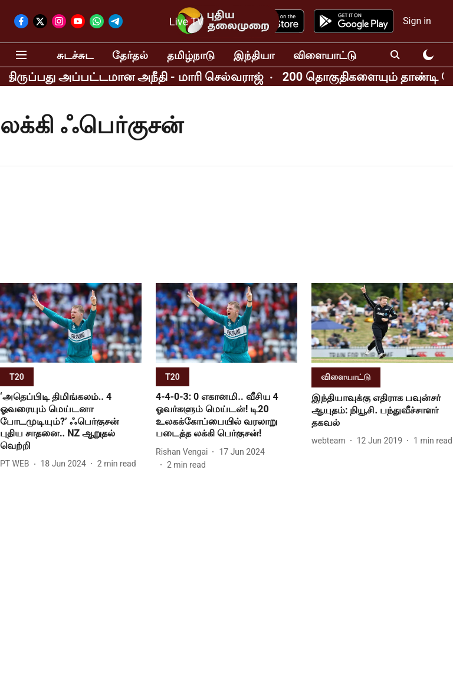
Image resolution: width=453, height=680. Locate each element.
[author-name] (17, 464)
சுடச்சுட (75, 55)
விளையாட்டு (324, 55)
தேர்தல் (130, 55)
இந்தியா (254, 55)
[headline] (71, 421)
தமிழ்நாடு (191, 55)
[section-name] (17, 376)
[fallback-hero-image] (71, 323)
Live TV (186, 21)
